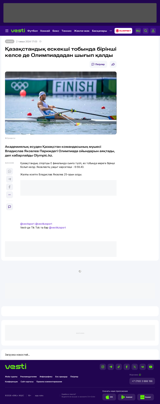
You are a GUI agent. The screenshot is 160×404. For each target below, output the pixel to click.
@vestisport (27, 223)
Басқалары (99, 30)
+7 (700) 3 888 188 (142, 381)
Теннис (67, 30)
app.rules (39, 395)
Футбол (32, 30)
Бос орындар (61, 376)
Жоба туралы (11, 376)
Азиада (9, 41)
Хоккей (45, 30)
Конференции (11, 381)
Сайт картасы (27, 381)
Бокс (55, 30)
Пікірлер (100, 64)
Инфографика (46, 376)
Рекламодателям (28, 376)
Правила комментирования (49, 381)
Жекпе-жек (82, 30)
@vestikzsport (43, 223)
